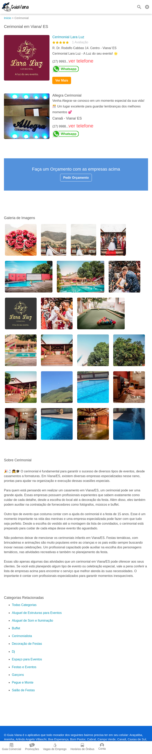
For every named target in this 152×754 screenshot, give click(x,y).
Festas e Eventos (24, 667)
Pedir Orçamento (76, 177)
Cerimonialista (22, 636)
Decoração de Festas (27, 643)
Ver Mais (61, 80)
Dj (13, 651)
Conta (102, 746)
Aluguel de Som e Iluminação (32, 620)
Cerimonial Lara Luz (68, 37)
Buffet (16, 628)
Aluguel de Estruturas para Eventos (37, 612)
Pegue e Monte (22, 682)
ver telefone (80, 61)
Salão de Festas (23, 690)
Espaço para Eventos (27, 659)
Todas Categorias (24, 605)
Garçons (18, 674)
